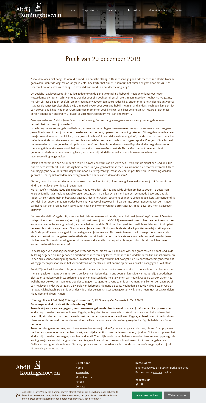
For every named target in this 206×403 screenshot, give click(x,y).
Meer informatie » (91, 398)
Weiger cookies (177, 395)
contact (157, 372)
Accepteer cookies (147, 395)
